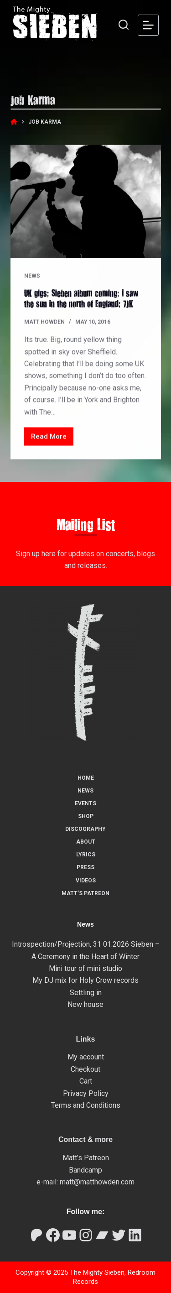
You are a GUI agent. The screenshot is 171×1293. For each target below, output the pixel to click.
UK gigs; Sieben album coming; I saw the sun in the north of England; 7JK (81, 298)
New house (85, 1004)
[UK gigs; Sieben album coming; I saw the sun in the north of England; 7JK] (85, 202)
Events (85, 803)
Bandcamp (85, 1170)
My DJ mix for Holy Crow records (85, 980)
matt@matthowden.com (97, 1182)
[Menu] (148, 25)
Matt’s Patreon (85, 893)
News (32, 276)
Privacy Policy (86, 1093)
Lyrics (85, 854)
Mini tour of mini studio (85, 968)
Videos (86, 880)
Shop (85, 816)
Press (85, 867)
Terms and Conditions (85, 1105)
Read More (52, 439)
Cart (85, 1081)
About (85, 842)
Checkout (85, 1069)
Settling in (86, 992)
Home (86, 778)
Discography (85, 829)
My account (85, 1057)
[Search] (124, 25)
